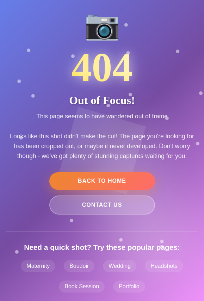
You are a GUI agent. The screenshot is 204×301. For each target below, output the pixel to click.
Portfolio (129, 286)
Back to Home (102, 181)
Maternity (38, 266)
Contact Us (102, 205)
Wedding (120, 266)
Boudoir (79, 266)
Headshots (164, 266)
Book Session (81, 286)
